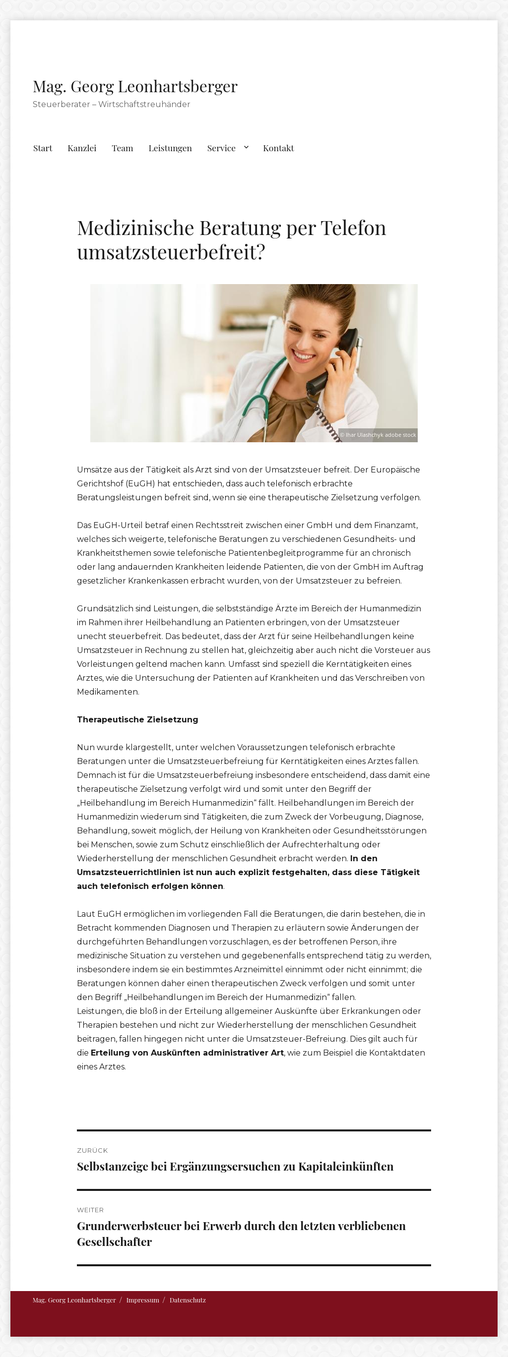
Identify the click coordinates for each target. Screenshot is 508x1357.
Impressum (143, 1300)
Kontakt (278, 147)
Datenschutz (188, 1300)
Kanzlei (81, 147)
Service (221, 147)
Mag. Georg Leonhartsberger (135, 85)
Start (43, 147)
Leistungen (170, 147)
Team (122, 147)
